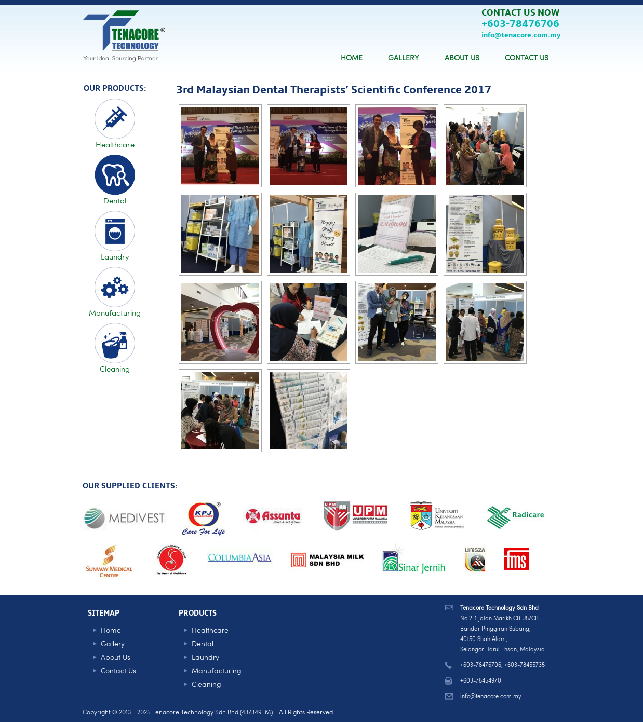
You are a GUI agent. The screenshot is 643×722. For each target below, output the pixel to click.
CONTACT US (526, 57)
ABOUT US (462, 57)
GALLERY (403, 57)
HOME (352, 57)
